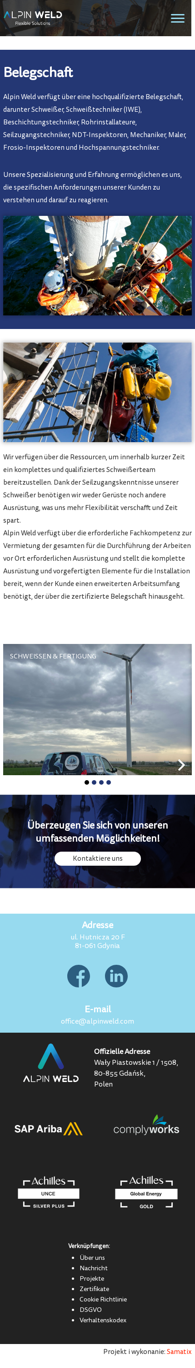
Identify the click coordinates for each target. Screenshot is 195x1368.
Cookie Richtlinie (103, 1299)
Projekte (92, 1278)
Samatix (179, 1352)
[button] (87, 782)
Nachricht (94, 1268)
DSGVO (91, 1309)
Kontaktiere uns (98, 858)
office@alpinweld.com (97, 1021)
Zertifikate (94, 1288)
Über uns (92, 1257)
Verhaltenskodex (103, 1320)
